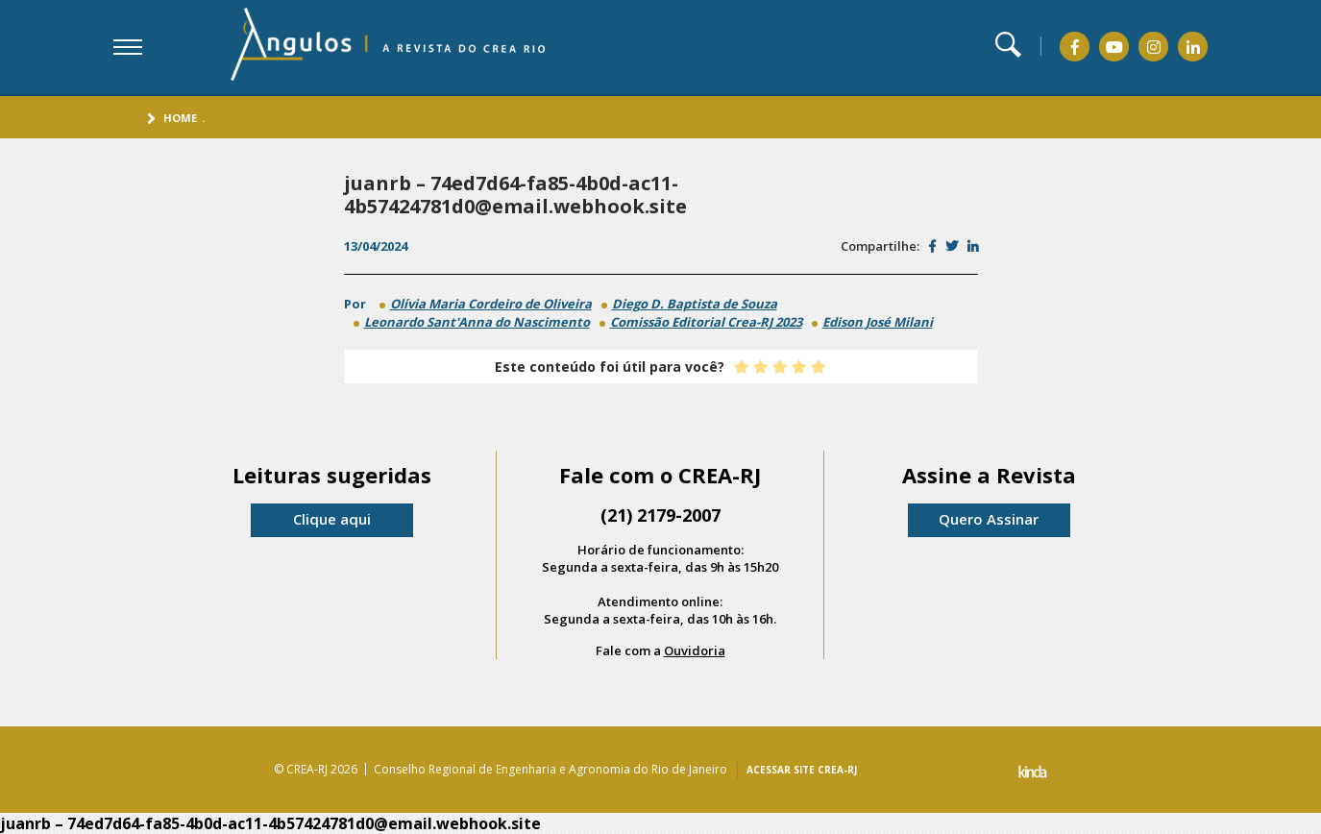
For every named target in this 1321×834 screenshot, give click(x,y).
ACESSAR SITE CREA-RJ (801, 769)
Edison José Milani (877, 322)
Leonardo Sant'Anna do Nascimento (477, 322)
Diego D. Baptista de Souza (694, 303)
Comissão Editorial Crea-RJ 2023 (706, 322)
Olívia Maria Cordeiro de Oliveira (491, 303)
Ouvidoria (694, 650)
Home (180, 117)
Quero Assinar (989, 518)
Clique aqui (332, 518)
